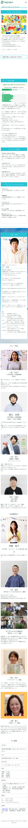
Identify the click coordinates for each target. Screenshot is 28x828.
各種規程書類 (5, 809)
